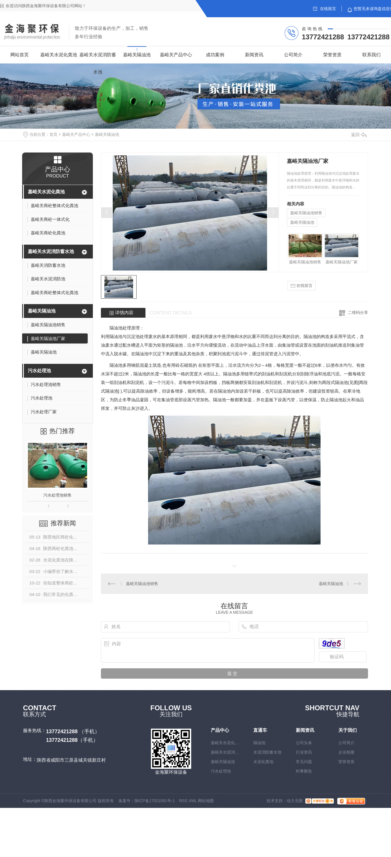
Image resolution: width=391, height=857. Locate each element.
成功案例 (215, 54)
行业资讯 (304, 752)
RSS (183, 800)
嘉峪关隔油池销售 (306, 213)
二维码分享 (358, 312)
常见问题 (304, 761)
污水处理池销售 (57, 495)
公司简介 (293, 54)
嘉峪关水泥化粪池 (58, 54)
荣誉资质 (332, 54)
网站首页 (19, 54)
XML (193, 800)
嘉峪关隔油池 (137, 54)
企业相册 (346, 752)
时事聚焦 (304, 771)
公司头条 (304, 742)
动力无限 (295, 800)
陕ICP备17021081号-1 (155, 800)
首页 (53, 134)
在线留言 (324, 8)
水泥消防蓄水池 (267, 752)
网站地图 (206, 800)
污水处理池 (39, 370)
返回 (359, 134)
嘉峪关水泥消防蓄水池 (97, 63)
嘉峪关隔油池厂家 (341, 262)
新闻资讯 (254, 54)
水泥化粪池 (263, 761)
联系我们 (371, 54)
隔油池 (259, 742)
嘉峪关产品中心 (176, 54)
